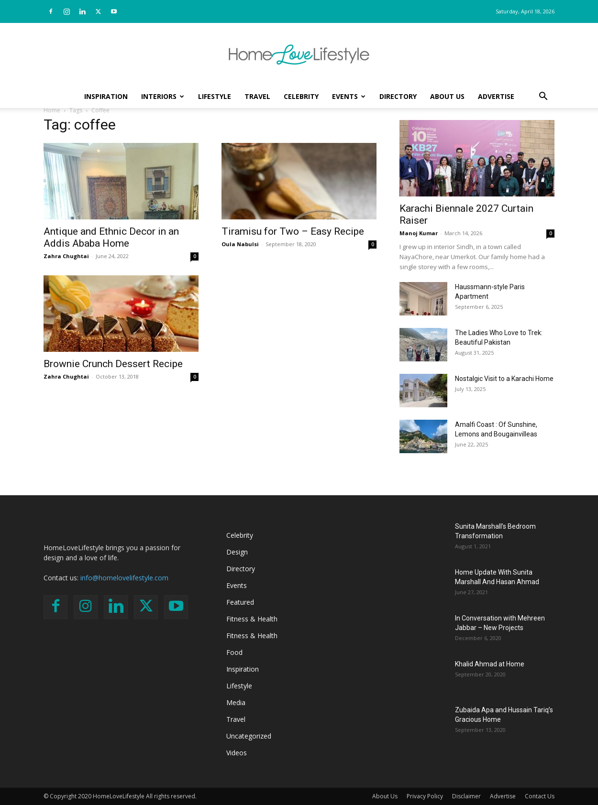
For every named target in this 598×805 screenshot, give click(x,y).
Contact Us (539, 796)
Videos (236, 752)
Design (237, 551)
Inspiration (106, 96)
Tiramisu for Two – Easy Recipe (292, 231)
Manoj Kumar (418, 233)
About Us (447, 96)
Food (234, 652)
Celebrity (301, 96)
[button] (543, 97)
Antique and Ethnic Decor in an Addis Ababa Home (111, 237)
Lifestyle (214, 96)
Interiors (162, 96)
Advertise (496, 96)
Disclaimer (466, 796)
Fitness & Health (251, 618)
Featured (240, 602)
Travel (257, 96)
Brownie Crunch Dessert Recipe (113, 364)
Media (235, 702)
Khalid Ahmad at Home (489, 664)
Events (348, 96)
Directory (398, 96)
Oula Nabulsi (240, 244)
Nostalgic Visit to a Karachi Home (504, 378)
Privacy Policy (425, 796)
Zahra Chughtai (66, 256)
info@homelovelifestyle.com (124, 577)
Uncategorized (248, 735)
